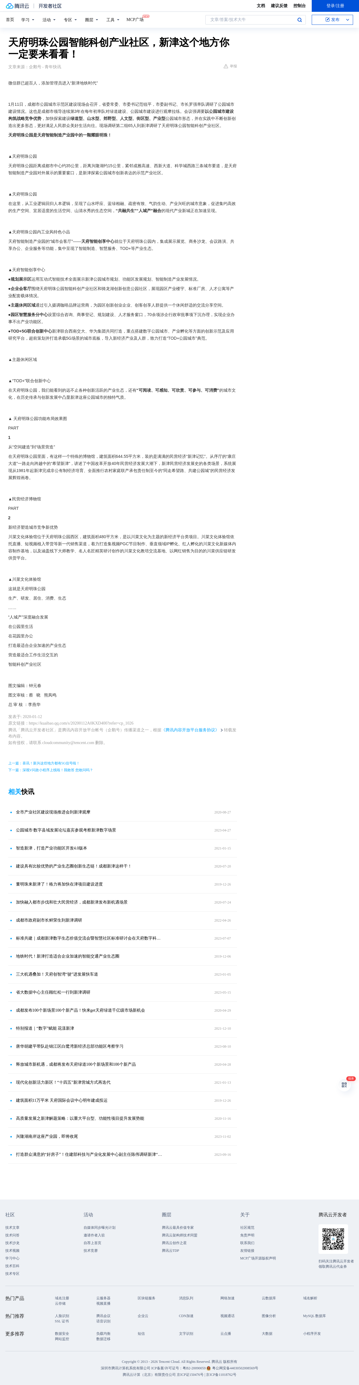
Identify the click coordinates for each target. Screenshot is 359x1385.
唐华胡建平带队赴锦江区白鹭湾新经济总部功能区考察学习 (70, 1046)
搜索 (299, 19)
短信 (141, 1334)
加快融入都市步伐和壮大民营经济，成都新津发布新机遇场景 (72, 902)
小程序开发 (312, 1334)
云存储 (60, 1303)
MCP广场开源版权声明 (258, 1258)
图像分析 (269, 1316)
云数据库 (269, 1298)
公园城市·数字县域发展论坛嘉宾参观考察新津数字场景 (66, 830)
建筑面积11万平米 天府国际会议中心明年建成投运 (62, 1100)
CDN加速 (186, 1316)
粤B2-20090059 (195, 1368)
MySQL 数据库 (314, 1316)
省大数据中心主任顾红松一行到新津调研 (53, 992)
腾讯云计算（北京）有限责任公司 (149, 1375)
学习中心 (12, 1258)
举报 (230, 66)
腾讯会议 (103, 1316)
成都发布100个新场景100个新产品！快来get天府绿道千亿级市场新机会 (80, 1010)
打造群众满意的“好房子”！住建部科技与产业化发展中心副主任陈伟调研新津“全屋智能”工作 (89, 1154)
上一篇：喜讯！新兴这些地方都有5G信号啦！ (44, 763)
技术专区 (12, 1274)
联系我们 (247, 1243)
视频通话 (227, 1316)
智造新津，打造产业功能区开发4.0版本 (51, 848)
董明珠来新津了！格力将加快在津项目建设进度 (59, 884)
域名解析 (310, 1298)
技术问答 (12, 1235)
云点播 (225, 1334)
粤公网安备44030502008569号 (235, 1368)
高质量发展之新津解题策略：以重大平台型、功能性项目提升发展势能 (80, 1118)
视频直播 (103, 1303)
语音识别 (103, 1321)
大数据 (267, 1334)
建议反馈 (279, 6)
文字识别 (186, 1334)
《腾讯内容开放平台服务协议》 (190, 730)
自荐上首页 (92, 1243)
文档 (261, 6)
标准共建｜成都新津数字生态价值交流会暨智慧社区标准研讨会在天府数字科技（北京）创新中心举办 (89, 938)
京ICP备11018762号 (221, 1375)
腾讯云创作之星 (174, 1243)
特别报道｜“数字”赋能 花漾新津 (45, 1028)
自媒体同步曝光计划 (100, 1227)
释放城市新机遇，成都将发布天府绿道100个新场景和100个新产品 (76, 1064)
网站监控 (62, 1339)
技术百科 (12, 1266)
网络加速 (227, 1298)
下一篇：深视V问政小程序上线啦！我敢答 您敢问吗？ (50, 770)
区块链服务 (146, 1298)
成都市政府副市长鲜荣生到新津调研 (49, 920)
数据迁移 (103, 1339)
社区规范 (247, 1227)
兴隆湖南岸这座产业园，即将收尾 (47, 1136)
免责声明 (247, 1235)
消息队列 (186, 1298)
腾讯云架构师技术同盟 (179, 1235)
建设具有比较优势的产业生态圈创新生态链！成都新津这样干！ (74, 866)
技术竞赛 (91, 1251)
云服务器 (103, 1298)
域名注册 (62, 1298)
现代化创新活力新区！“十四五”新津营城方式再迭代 (63, 1082)
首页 (10, 19)
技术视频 (12, 1251)
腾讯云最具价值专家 (178, 1227)
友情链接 (247, 1251)
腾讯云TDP (170, 1251)
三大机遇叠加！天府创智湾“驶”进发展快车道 (57, 974)
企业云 (143, 1316)
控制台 (299, 6)
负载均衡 (103, 1334)
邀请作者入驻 (94, 1235)
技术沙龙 (12, 1243)
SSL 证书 (62, 1321)
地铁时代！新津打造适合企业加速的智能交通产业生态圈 (67, 956)
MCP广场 (135, 19)
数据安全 (62, 1334)
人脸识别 (62, 1316)
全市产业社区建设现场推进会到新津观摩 (53, 812)
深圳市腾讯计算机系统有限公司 (125, 1368)
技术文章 (12, 1227)
